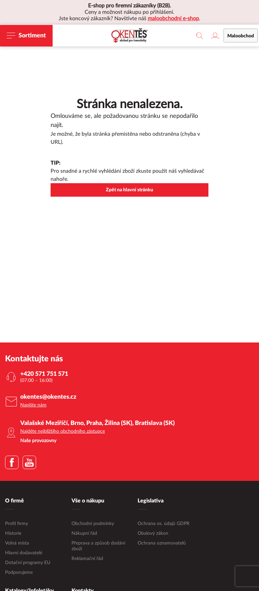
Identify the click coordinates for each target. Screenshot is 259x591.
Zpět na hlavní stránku (129, 190)
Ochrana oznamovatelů (162, 543)
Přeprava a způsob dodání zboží (98, 546)
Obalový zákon (153, 533)
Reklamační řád (87, 558)
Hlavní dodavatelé (23, 553)
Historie (13, 533)
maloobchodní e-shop (173, 18)
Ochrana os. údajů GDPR (164, 523)
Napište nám (33, 405)
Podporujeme (19, 572)
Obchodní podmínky (92, 523)
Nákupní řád (84, 533)
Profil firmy (16, 523)
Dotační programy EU (27, 562)
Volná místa (17, 543)
